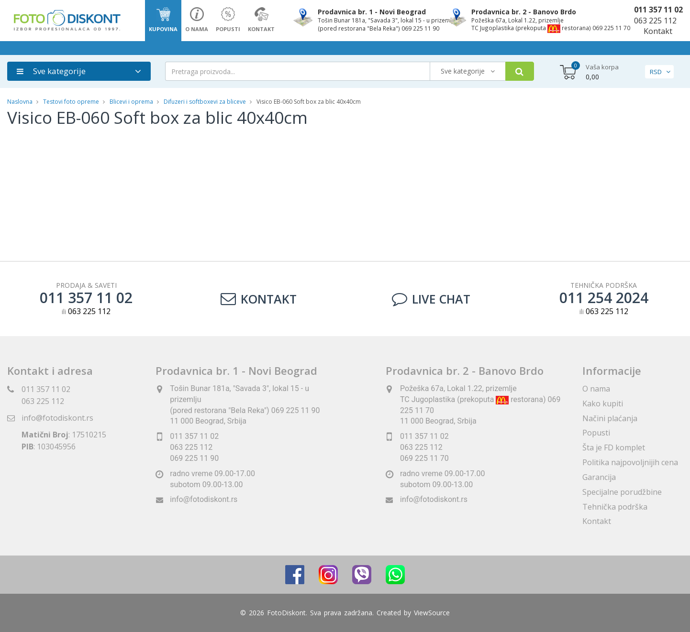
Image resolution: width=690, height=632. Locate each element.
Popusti (596, 432)
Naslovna (20, 102)
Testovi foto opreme (71, 102)
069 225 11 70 (424, 458)
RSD (656, 71)
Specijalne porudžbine (622, 492)
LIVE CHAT (431, 299)
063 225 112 (655, 20)
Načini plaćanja (609, 418)
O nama (596, 388)
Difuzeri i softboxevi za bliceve (205, 102)
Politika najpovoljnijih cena (630, 462)
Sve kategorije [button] (51, 70)
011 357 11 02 (658, 9)
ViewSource (432, 612)
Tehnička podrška (614, 506)
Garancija (599, 477)
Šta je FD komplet (613, 447)
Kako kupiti (602, 403)
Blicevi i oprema (131, 102)
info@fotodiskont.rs (57, 418)
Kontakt (658, 31)
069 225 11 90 (194, 458)
